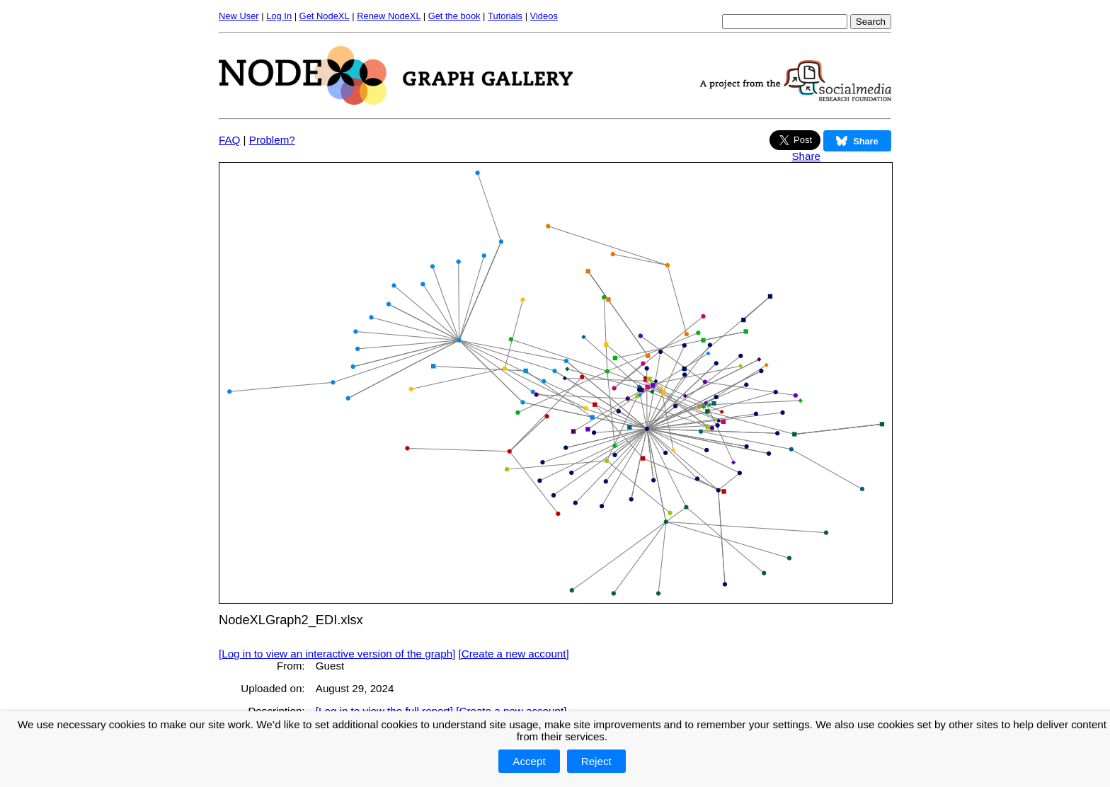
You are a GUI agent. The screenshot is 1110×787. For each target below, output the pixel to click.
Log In (279, 16)
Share (805, 156)
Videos (544, 16)
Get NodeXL (324, 16)
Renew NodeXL (388, 16)
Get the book (454, 16)
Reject (596, 761)
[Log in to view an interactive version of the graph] (337, 654)
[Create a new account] (514, 654)
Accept (529, 761)
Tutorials (505, 16)
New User (239, 16)
